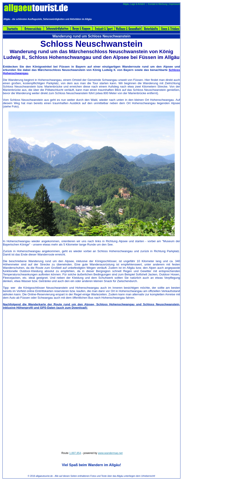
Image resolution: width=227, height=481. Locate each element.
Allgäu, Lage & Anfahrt (134, 4)
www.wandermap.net (110, 453)
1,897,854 (75, 453)
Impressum (174, 4)
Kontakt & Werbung (157, 4)
